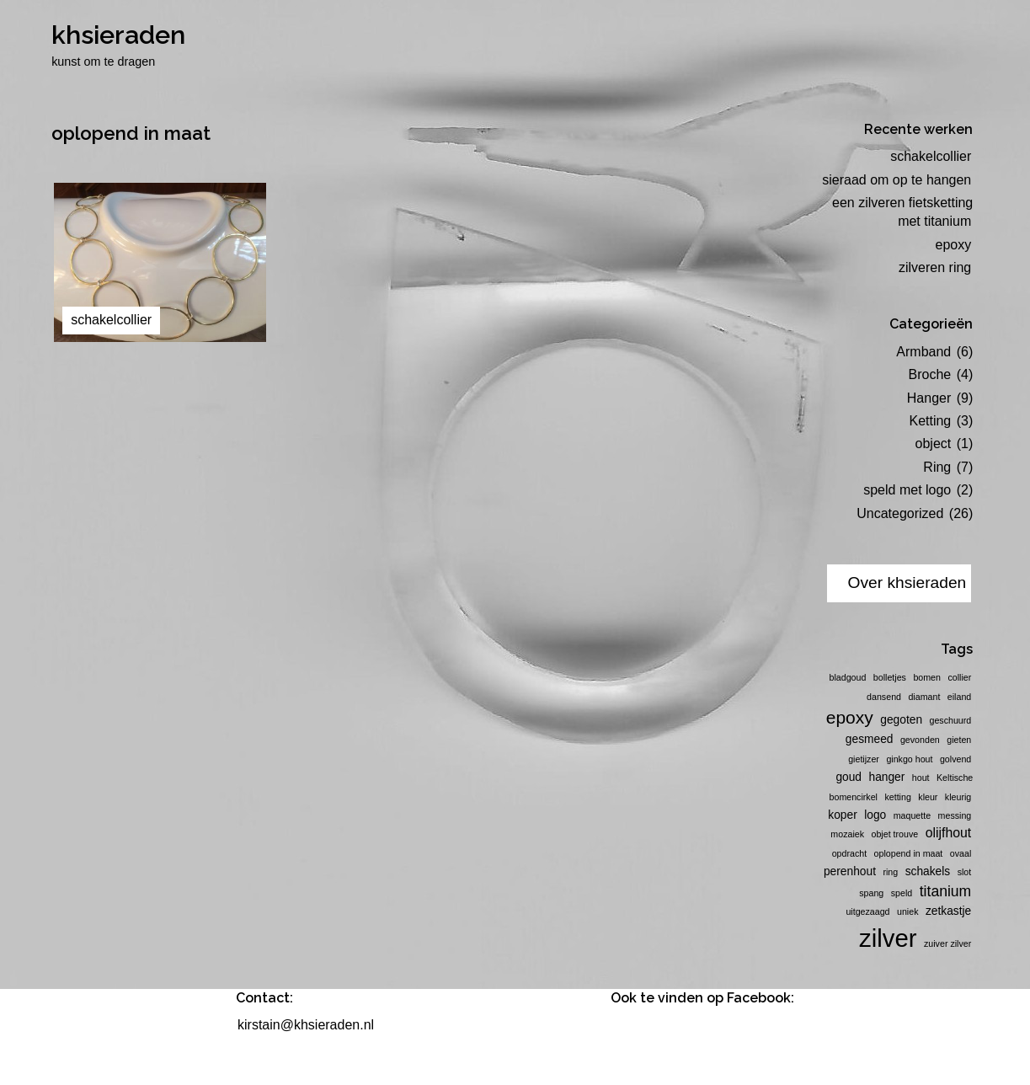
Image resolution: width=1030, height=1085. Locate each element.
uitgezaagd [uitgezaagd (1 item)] (867, 911)
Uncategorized (900, 513)
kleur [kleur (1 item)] (927, 797)
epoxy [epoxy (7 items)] (849, 717)
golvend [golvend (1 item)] (955, 759)
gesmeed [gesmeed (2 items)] (870, 739)
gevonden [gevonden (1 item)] (920, 740)
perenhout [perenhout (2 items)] (850, 871)
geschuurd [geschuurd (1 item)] (951, 720)
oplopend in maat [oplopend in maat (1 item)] (908, 853)
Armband (923, 352)
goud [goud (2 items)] (848, 777)
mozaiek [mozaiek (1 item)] (847, 834)
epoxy (954, 245)
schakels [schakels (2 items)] (928, 871)
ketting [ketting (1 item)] (897, 797)
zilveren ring (935, 267)
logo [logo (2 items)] (875, 815)
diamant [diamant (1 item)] (924, 697)
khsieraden (118, 34)
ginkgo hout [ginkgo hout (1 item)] (909, 759)
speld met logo (907, 490)
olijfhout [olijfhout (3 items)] (949, 833)
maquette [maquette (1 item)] (912, 815)
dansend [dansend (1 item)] (884, 697)
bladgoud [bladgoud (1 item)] (848, 677)
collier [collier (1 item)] (959, 677)
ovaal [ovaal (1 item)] (960, 853)
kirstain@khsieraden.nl (305, 1025)
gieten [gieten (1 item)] (959, 740)
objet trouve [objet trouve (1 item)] (895, 834)
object (933, 443)
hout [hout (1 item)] (921, 777)
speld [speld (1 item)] (901, 893)
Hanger (929, 398)
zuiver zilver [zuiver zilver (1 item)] (947, 943)
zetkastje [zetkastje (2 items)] (948, 911)
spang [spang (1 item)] (871, 893)
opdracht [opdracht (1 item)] (849, 853)
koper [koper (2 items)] (842, 815)
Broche (930, 374)
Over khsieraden (906, 582)
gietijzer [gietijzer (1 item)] (863, 759)
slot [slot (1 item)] (965, 872)
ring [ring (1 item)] (890, 872)
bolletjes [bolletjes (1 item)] (889, 677)
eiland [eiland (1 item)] (959, 697)
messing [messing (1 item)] (955, 815)
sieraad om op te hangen (896, 180)
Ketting (930, 421)
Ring (937, 467)
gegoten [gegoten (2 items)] (901, 720)
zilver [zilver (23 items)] (887, 938)
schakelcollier (930, 156)
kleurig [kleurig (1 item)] (958, 797)
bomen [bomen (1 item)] (927, 677)
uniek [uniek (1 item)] (907, 911)
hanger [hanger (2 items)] (886, 777)
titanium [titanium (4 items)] (946, 891)
